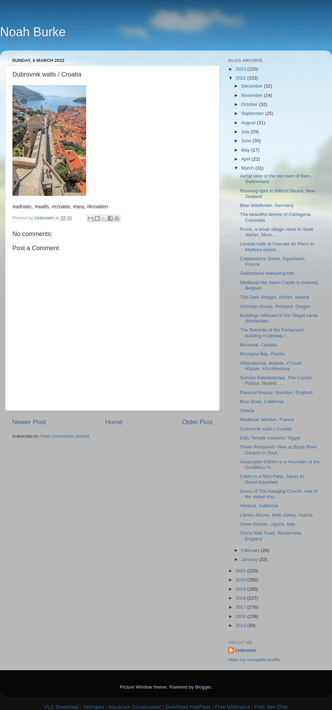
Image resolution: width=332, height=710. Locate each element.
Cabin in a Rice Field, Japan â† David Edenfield (274, 479)
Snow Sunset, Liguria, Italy (267, 524)
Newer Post (29, 422)
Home (113, 422)
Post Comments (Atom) (65, 436)
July (246, 131)
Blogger (203, 687)
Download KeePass (188, 707)
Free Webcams (232, 707)
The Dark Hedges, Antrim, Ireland (274, 297)
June (246, 140)
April (246, 159)
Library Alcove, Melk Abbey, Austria (276, 515)
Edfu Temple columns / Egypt (270, 437)
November (252, 95)
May (246, 150)
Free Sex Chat (271, 707)
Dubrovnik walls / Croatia (266, 428)
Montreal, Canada (258, 344)
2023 (241, 69)
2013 (241, 625)
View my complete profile (254, 659)
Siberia (247, 410)
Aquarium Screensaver (135, 707)
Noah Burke (33, 32)
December (252, 86)
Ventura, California (259, 505)
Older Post (197, 422)
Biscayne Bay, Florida (262, 353)
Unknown (245, 650)
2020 (241, 579)
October (250, 104)
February (251, 550)
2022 (241, 78)
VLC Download (61, 707)
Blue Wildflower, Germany (267, 205)
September (253, 113)
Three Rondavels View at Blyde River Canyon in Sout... (278, 449)
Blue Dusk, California (262, 401)
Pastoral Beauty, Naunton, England (276, 392)
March (248, 168)
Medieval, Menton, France (267, 419)
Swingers (93, 707)
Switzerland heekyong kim (267, 273)
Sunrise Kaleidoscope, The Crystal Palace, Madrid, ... (276, 380)
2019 (241, 589)
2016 (241, 616)
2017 (241, 607)
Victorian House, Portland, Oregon (275, 306)
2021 (241, 570)
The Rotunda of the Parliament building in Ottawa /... (272, 332)
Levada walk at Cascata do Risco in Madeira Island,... (277, 246)
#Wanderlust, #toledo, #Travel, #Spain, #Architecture (271, 366)
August (249, 122)
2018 (241, 598)
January (250, 559)
